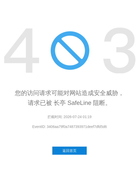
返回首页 (69, 151)
